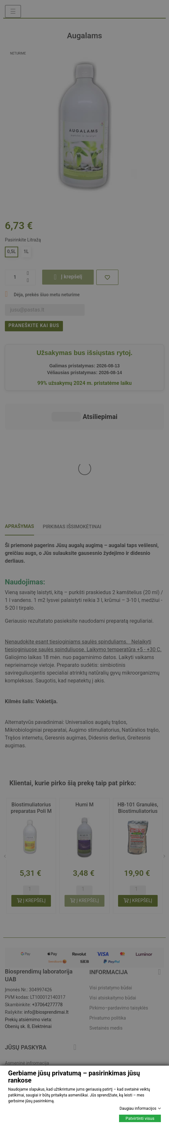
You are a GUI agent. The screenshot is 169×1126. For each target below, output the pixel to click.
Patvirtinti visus (140, 1118)
